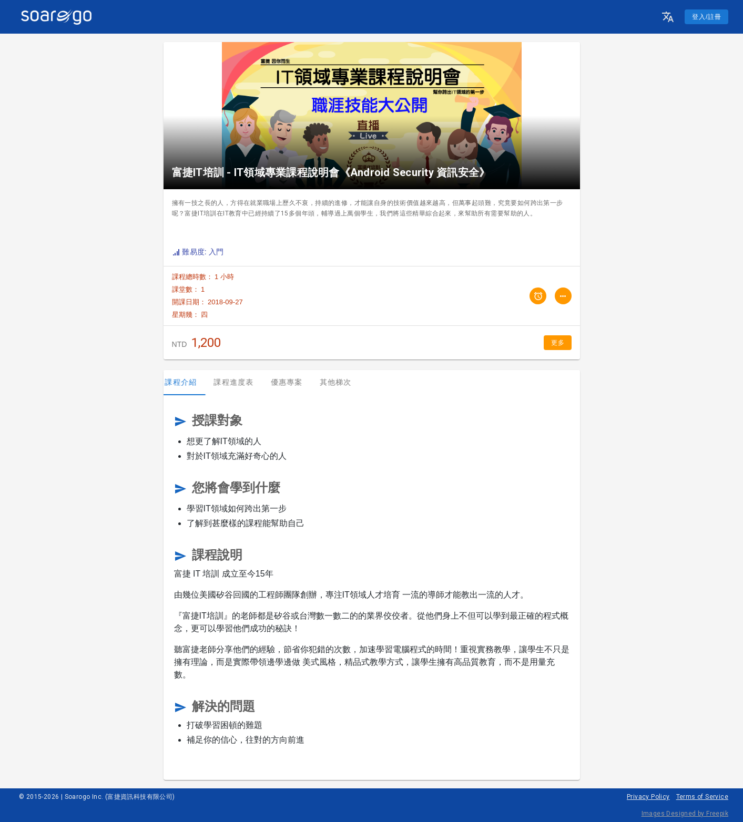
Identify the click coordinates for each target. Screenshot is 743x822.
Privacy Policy (648, 796)
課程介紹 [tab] (188, 382)
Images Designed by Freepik (685, 813)
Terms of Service (702, 796)
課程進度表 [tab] (241, 382)
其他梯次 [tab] (343, 382)
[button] (667, 16)
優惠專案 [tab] (294, 382)
